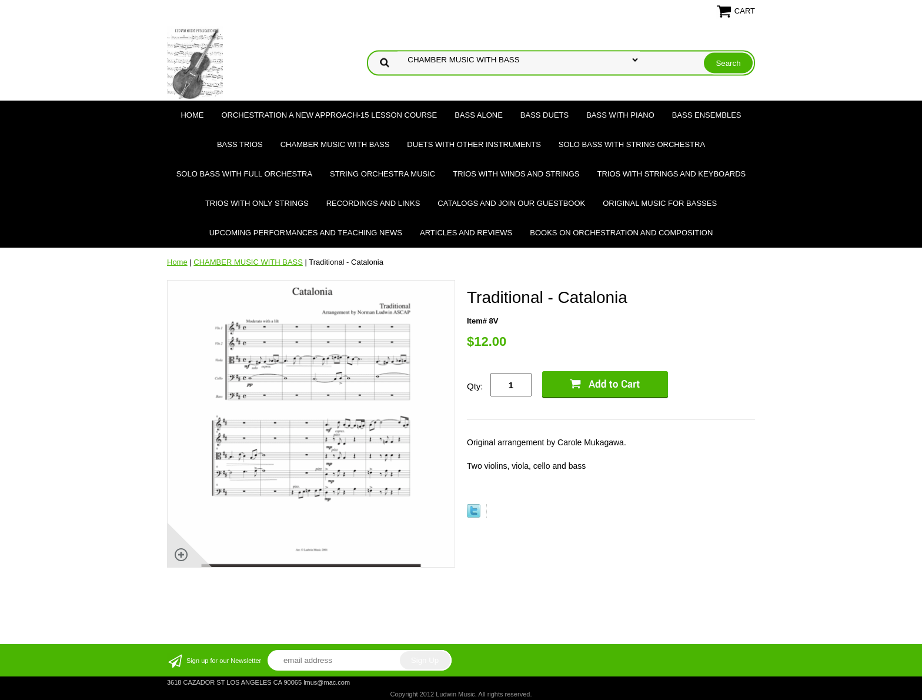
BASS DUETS (544, 115)
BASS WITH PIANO (620, 115)
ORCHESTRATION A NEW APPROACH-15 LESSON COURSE (329, 115)
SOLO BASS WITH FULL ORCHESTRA (244, 173)
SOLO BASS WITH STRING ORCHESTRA (632, 144)
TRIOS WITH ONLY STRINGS (257, 203)
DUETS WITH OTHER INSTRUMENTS (474, 144)
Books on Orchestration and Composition (621, 232)
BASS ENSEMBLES (706, 115)
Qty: (475, 386)
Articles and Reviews (466, 232)
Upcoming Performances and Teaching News (305, 232)
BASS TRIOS (240, 144)
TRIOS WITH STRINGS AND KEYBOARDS (671, 173)
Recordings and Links (373, 203)
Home (192, 115)
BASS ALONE (479, 115)
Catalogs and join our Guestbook (511, 203)
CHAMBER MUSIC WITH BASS (335, 144)
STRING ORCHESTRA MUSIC (382, 173)
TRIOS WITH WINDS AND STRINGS (516, 173)
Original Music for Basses (660, 203)
